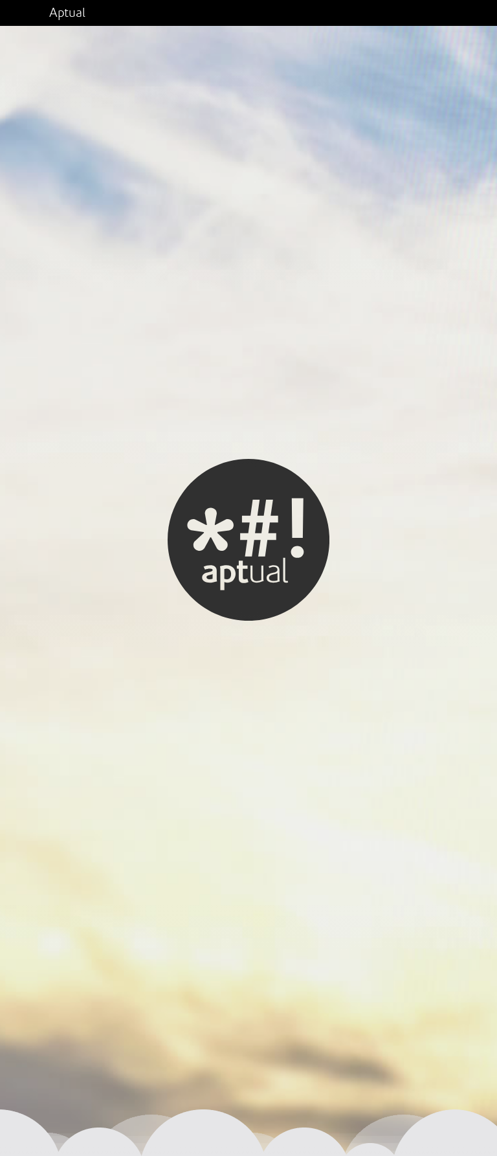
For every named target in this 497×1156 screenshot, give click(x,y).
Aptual (67, 13)
